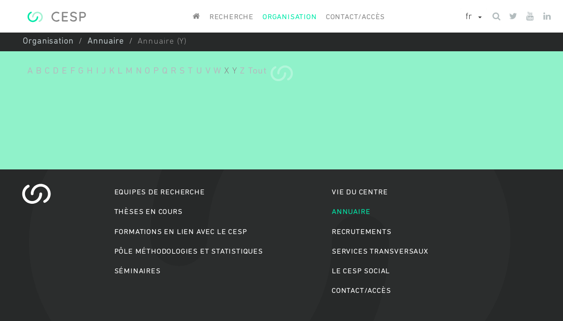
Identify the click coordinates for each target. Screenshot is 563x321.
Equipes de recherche (159, 192)
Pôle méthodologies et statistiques (188, 251)
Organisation (290, 17)
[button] (473, 17)
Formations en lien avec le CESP (180, 232)
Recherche (231, 17)
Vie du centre (360, 192)
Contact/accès (355, 17)
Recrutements (362, 232)
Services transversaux (380, 251)
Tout (257, 71)
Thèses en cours (148, 212)
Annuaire (106, 41)
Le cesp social (361, 271)
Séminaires (137, 271)
